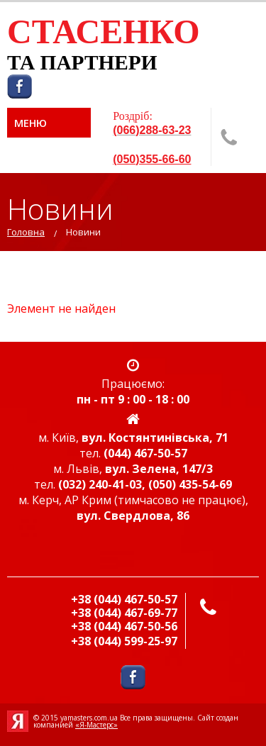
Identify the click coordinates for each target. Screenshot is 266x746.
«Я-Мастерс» (96, 725)
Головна (26, 232)
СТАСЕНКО (103, 31)
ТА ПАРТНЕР (74, 62)
